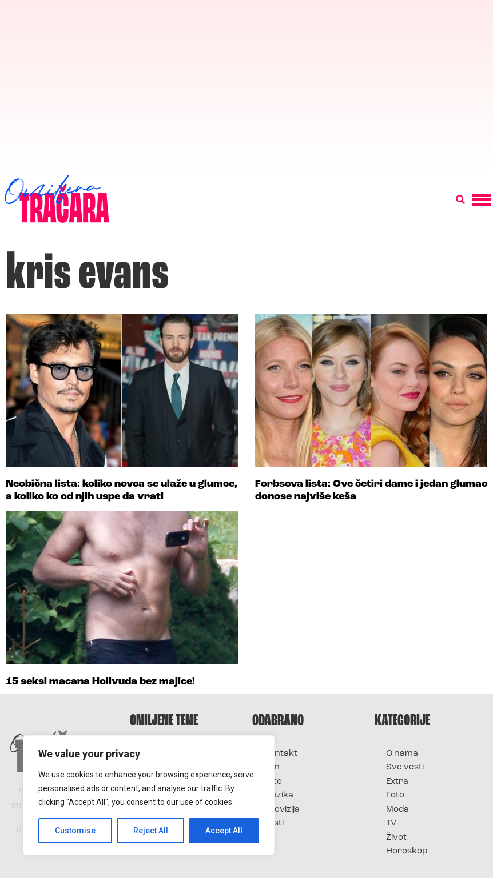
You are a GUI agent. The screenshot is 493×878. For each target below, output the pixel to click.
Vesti (274, 823)
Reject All (150, 830)
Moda (397, 809)
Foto (273, 781)
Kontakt (280, 753)
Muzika (278, 795)
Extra (397, 781)
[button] (460, 200)
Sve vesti (405, 767)
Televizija (282, 809)
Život (396, 837)
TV (391, 823)
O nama (402, 753)
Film (272, 767)
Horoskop (407, 851)
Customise (75, 830)
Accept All (223, 830)
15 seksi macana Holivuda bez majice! (100, 681)
